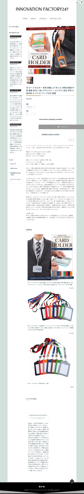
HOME (25, 18)
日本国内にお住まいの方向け (51, 134)
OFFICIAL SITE (55, 18)
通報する (71, 140)
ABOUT (33, 18)
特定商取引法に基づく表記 (15, 173)
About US (13, 164)
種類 (27, 104)
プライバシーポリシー (15, 180)
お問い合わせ (13, 168)
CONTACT (43, 18)
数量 (27, 111)
